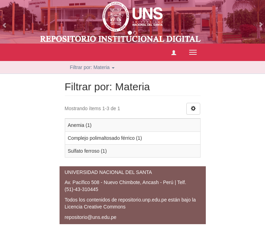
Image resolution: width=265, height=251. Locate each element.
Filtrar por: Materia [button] (92, 67)
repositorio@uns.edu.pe (91, 217)
